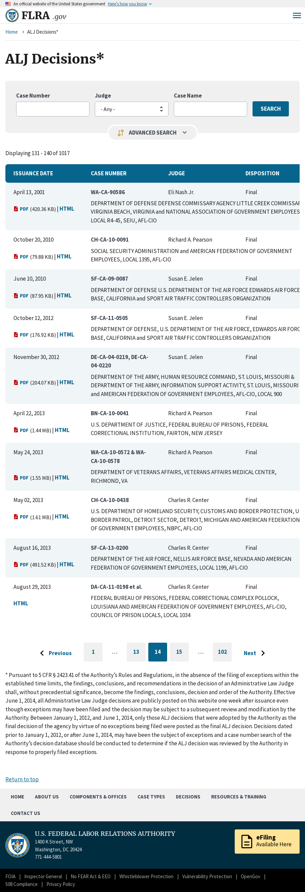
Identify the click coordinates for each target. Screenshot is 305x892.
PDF (21, 209)
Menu (297, 15)
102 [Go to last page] (225, 655)
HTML (67, 208)
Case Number (33, 95)
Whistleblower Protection (146, 876)
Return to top (22, 779)
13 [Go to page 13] (139, 653)
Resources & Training (238, 796)
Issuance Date (33, 173)
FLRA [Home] (44, 15)
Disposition (262, 173)
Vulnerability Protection (207, 876)
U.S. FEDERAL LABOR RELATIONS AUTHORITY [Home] (105, 833)
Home (11, 32)
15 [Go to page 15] (182, 653)
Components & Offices (98, 796)
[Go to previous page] (54, 653)
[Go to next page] (256, 653)
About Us (47, 796)
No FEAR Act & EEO (91, 876)
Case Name (188, 95)
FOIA (10, 876)
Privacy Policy (60, 884)
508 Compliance (21, 884)
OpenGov (250, 876)
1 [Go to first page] (97, 655)
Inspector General (43, 876)
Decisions (188, 796)
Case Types (151, 796)
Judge (103, 95)
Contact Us (25, 813)
